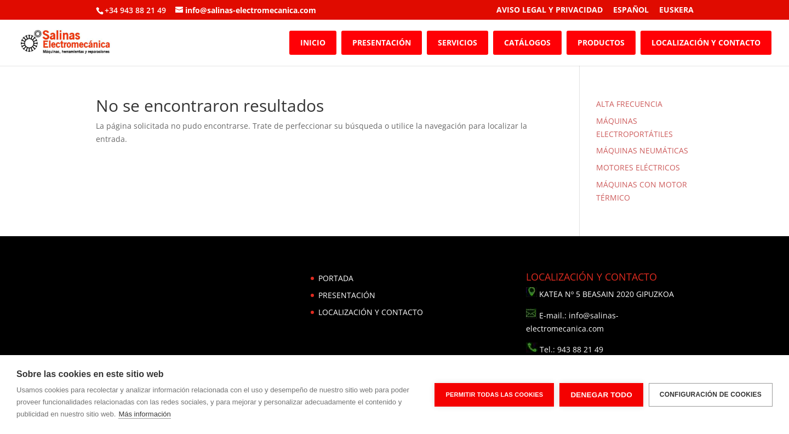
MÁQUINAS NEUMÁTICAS (642, 150)
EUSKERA (676, 10)
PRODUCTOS (601, 42)
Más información (144, 414)
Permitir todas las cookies (494, 394)
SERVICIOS (457, 42)
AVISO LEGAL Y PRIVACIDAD (549, 10)
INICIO (312, 42)
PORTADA (335, 278)
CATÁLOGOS (527, 42)
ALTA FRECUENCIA (629, 104)
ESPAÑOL (631, 10)
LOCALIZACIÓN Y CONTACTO (706, 42)
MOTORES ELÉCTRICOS (638, 167)
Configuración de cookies (711, 394)
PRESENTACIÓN (381, 42)
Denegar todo (601, 395)
